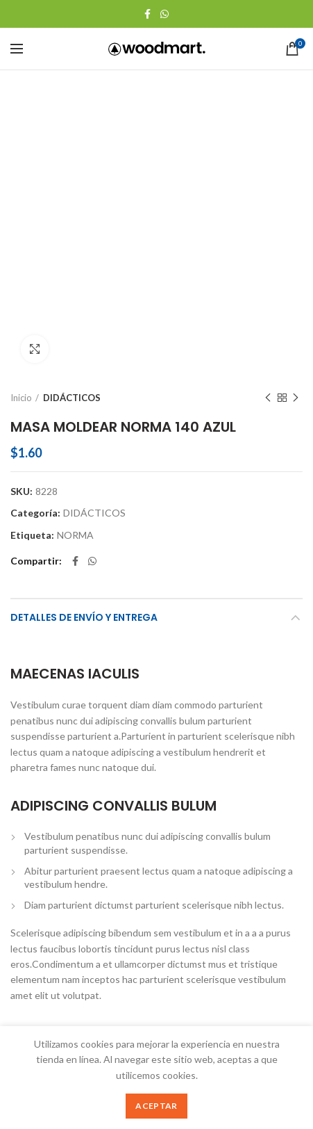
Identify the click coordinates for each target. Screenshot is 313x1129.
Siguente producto (295, 125)
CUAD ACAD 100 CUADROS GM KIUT (81, 898)
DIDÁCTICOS (72, 124)
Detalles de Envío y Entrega (84, 344)
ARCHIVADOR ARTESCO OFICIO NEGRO (231, 898)
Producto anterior (268, 125)
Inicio (21, 124)
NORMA (75, 262)
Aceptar (156, 1105)
